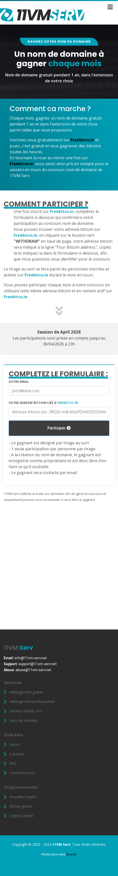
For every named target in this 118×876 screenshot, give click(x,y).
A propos (16, 754)
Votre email (19, 394)
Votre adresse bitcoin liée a (43, 415)
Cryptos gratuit (21, 815)
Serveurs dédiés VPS (25, 711)
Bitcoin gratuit (20, 806)
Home (14, 744)
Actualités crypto (22, 797)
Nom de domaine (23, 720)
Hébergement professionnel (31, 701)
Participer (59, 440)
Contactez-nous (22, 773)
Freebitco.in (82, 140)
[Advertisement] (59, 578)
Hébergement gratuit (26, 692)
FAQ (12, 763)
